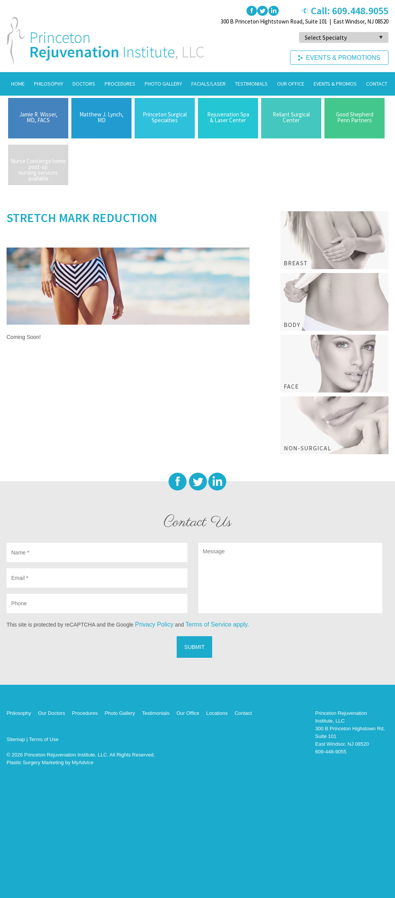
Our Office (290, 83)
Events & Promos (335, 83)
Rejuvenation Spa (228, 117)
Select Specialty (326, 37)
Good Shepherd (354, 117)
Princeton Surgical (165, 117)
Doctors (84, 83)
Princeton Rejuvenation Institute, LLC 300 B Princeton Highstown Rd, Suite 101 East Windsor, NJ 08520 (350, 728)
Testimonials (251, 83)
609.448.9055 (360, 10)
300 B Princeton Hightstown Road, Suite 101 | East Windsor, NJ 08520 (304, 21)
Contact (376, 83)
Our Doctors (51, 713)
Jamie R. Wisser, (38, 117)
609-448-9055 (330, 752)
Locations (217, 713)
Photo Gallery (163, 83)
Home (18, 83)
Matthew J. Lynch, (101, 117)
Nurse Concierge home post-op (38, 169)
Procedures (120, 83)
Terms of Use (44, 739)
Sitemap (16, 739)
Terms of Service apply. (217, 624)
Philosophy (48, 83)
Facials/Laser (208, 83)
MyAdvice (82, 762)
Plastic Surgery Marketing (35, 762)
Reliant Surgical (291, 117)
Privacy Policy (154, 624)
